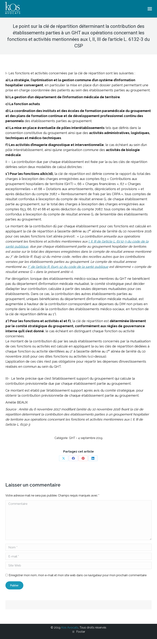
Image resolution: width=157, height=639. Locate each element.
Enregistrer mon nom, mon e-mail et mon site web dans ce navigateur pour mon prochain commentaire (77, 575)
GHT (72, 438)
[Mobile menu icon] (149, 8)
